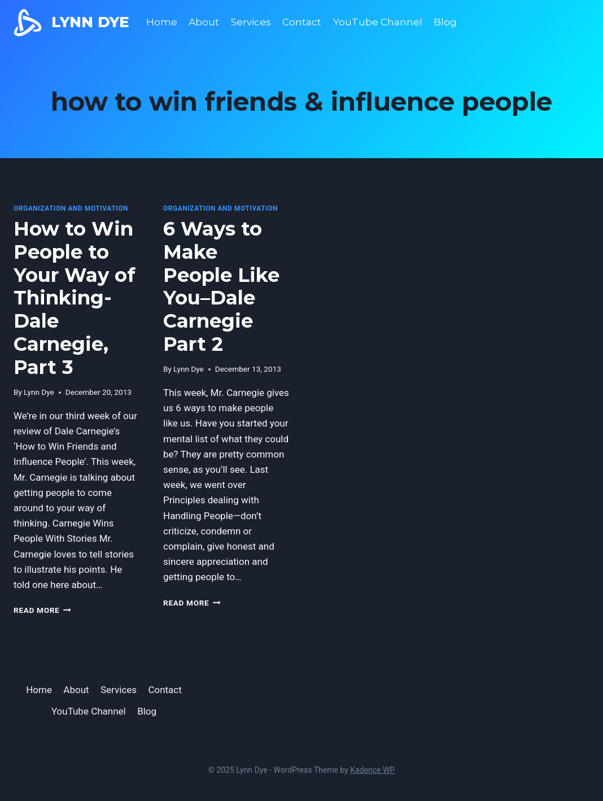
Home (161, 22)
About (204, 22)
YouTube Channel (377, 22)
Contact (301, 22)
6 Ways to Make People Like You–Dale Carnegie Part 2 (221, 286)
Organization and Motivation (71, 208)
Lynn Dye (39, 392)
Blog (445, 22)
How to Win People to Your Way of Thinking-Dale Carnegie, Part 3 (75, 298)
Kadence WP (372, 769)
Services (251, 22)
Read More (42, 610)
